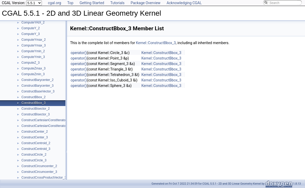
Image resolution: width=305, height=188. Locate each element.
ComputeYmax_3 (33, 45)
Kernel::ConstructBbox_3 (156, 43)
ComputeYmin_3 (33, 57)
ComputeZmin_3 (33, 74)
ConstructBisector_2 (35, 108)
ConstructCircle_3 (33, 160)
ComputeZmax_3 (33, 68)
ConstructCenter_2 (34, 131)
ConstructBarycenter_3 (37, 85)
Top (70, 3)
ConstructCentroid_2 (35, 143)
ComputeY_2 (30, 28)
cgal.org (54, 3)
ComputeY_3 (30, 34)
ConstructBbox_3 (33, 103)
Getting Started (92, 3)
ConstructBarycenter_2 (37, 80)
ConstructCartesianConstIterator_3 (45, 126)
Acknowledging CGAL (184, 3)
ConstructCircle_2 (33, 154)
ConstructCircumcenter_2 (39, 166)
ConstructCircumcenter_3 (39, 172)
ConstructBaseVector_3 (37, 91)
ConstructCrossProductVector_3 (43, 177)
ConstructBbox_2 (33, 97)
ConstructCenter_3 (34, 137)
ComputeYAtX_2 (33, 22)
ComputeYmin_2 (33, 51)
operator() (79, 53)
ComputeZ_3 (30, 62)
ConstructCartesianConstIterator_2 (45, 120)
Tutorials (117, 3)
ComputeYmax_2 (33, 40)
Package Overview (145, 3)
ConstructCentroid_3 (35, 149)
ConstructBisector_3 (35, 114)
